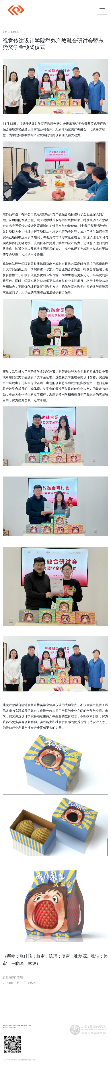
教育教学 (15, 32)
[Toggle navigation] (102, 10)
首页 (5, 32)
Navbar (16, 10)
